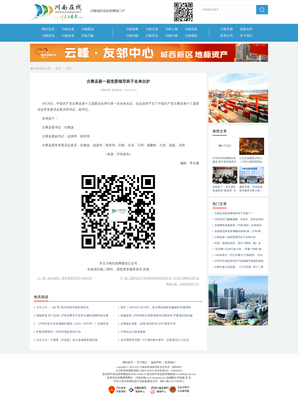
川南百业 (151, 35)
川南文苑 (151, 29)
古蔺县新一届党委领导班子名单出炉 (235, 237)
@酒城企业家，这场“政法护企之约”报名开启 (148, 323)
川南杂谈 (68, 35)
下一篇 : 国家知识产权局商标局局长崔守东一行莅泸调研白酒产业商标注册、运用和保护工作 (159, 281)
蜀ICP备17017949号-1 (172, 381)
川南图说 (87, 29)
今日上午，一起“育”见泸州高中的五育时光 (62, 307)
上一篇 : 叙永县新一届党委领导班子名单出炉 (64, 278)
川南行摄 (171, 35)
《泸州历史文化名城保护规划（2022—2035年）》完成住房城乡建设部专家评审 (72, 325)
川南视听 (191, 35)
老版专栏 (246, 29)
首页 (58, 68)
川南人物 (171, 29)
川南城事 (132, 29)
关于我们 (246, 35)
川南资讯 (48, 35)
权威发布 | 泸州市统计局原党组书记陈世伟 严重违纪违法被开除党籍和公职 (157, 317)
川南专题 (226, 29)
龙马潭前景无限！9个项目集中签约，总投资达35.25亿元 (155, 339)
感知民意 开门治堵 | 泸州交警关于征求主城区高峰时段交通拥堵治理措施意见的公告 (72, 317)
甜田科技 (177, 367)
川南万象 (87, 35)
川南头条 (68, 29)
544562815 (177, 370)
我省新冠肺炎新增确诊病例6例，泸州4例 (237, 231)
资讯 (68, 68)
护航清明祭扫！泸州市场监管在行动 (58, 331)
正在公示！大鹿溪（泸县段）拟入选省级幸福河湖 (66, 339)
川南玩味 (132, 35)
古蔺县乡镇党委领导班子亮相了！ (233, 213)
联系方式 (226, 35)
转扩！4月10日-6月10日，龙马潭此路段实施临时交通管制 (156, 307)
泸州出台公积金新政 (133, 331)
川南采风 (191, 29)
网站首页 (48, 29)
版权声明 (156, 362)
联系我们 (170, 362)
